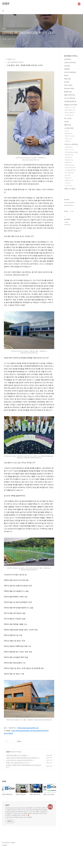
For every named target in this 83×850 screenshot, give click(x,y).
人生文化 (68, 128)
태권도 (67, 79)
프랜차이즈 (69, 180)
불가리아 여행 (70, 112)
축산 (67, 175)
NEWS (8, 752)
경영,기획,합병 (71, 152)
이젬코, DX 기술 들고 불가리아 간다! (17, 762)
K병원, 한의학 (69, 95)
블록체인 (68, 92)
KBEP (5, 3)
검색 (74, 3)
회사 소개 (67, 118)
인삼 (67, 66)
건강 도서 (68, 185)
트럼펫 (68, 141)
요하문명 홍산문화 (70, 101)
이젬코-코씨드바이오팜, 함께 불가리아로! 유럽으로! (22, 758)
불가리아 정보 (70, 110)
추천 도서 (68, 138)
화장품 (68, 162)
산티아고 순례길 (70, 72)
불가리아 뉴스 (70, 107)
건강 (67, 183)
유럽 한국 (69, 115)
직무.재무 (68, 157)
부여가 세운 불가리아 (69, 202)
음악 (66, 75)
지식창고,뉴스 (71, 144)
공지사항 (67, 59)
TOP (79, 843)
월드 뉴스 (69, 149)
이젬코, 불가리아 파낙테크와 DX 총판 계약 (19, 760)
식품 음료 (69, 160)
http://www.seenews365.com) (28, 728)
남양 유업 (68, 147)
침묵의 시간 (69, 136)
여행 (67, 69)
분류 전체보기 (71, 56)
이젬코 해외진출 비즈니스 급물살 (16, 755)
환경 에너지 (69, 88)
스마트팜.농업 (70, 170)
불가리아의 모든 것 (68, 205)
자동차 (68, 178)
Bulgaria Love (70, 105)
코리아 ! (68, 85)
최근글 (66, 211)
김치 (66, 82)
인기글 (71, 211)
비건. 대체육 (69, 173)
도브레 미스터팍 (70, 62)
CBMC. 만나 (69, 189)
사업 (66, 121)
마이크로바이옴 (70, 167)
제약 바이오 (69, 165)
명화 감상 (68, 133)
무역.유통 (69, 155)
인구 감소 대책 (69, 98)
